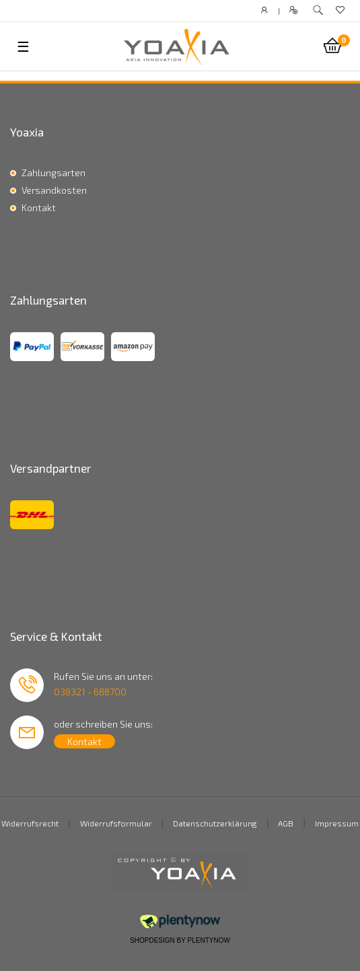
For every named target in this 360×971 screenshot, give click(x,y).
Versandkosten (54, 190)
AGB (285, 823)
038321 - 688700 (90, 691)
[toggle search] (318, 10)
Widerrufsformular (116, 823)
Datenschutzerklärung (215, 823)
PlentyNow (209, 940)
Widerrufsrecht (30, 823)
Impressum (337, 823)
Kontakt (39, 207)
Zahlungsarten (53, 172)
